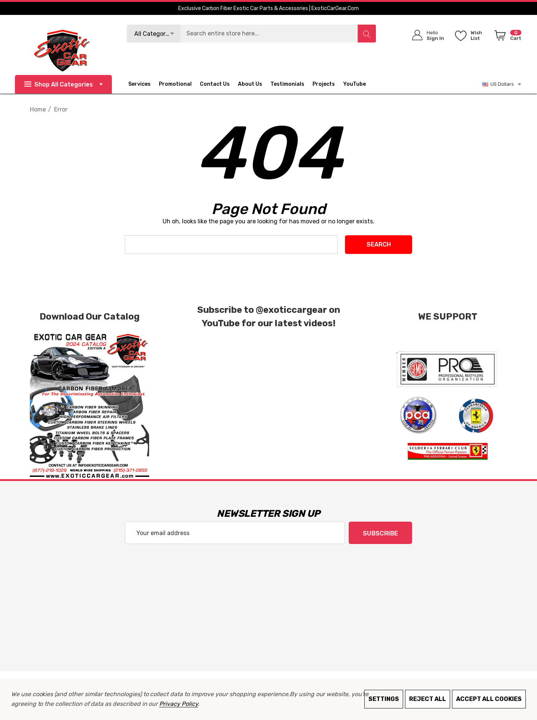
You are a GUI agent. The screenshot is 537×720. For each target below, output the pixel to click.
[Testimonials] (291, 84)
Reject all (427, 698)
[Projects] (324, 85)
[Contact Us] (219, 84)
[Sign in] (425, 35)
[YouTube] (358, 84)
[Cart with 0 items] (506, 36)
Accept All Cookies (489, 698)
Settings (383, 698)
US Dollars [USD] (502, 84)
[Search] (366, 33)
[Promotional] (175, 85)
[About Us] (254, 84)
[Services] (139, 85)
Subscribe (380, 533)
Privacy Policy (178, 703)
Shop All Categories (63, 84)
